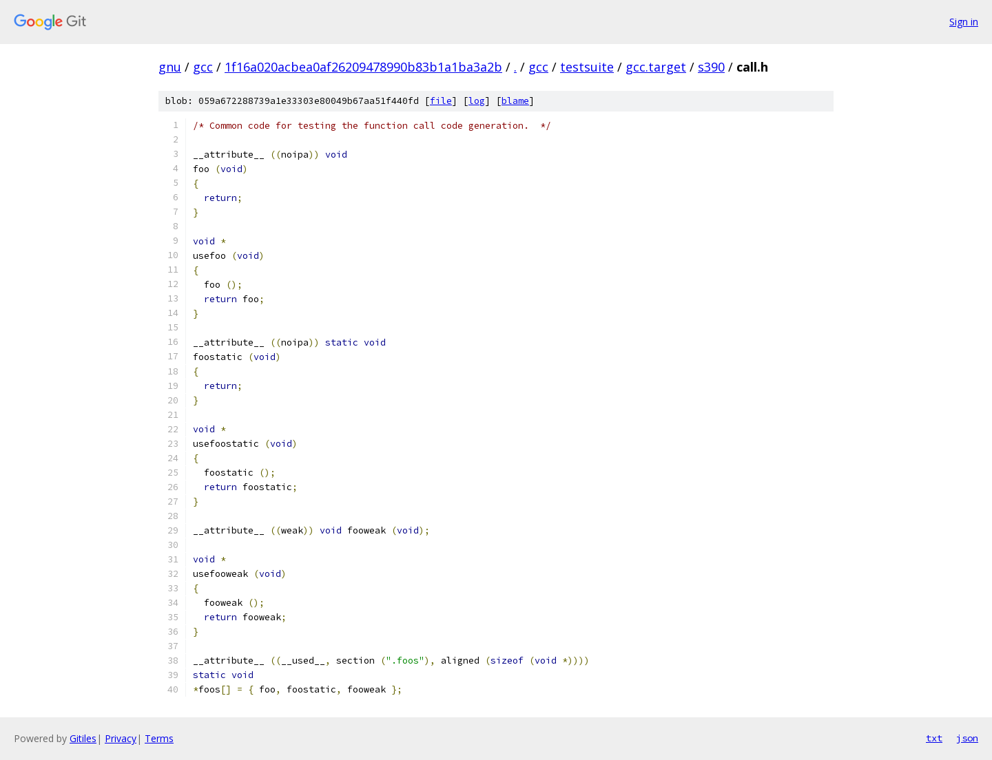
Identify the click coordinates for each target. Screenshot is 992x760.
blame (515, 101)
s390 (711, 67)
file (441, 101)
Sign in (963, 21)
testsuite (587, 67)
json (967, 738)
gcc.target (656, 67)
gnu (169, 67)
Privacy (120, 738)
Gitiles (83, 738)
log (476, 101)
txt (934, 738)
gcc (203, 67)
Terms (159, 738)
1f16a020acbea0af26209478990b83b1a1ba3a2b (363, 67)
